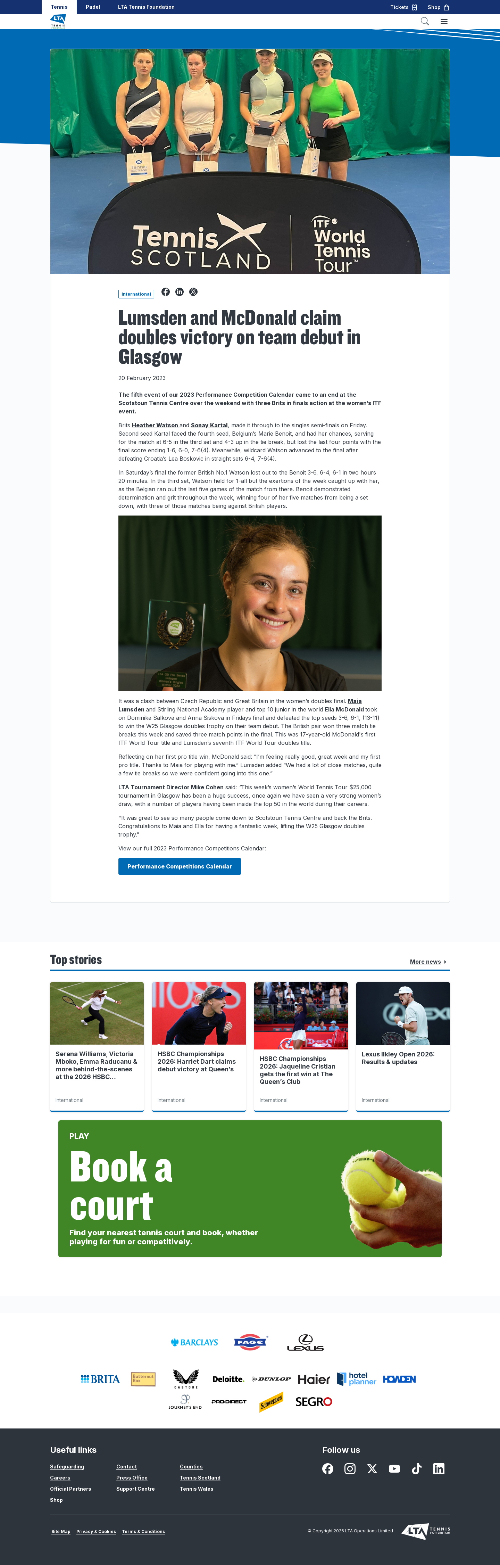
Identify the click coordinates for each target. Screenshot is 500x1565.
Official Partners (70, 1489)
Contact (126, 1466)
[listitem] (194, 1342)
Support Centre (135, 1489)
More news (429, 962)
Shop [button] (439, 7)
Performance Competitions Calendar (179, 866)
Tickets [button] (404, 7)
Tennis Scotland (200, 1478)
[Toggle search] (425, 21)
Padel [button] (93, 7)
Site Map (60, 1531)
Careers (60, 1478)
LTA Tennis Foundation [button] (146, 7)
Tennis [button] (59, 7)
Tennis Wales (197, 1489)
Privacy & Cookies (96, 1531)
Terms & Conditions (143, 1531)
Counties (191, 1466)
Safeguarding (67, 1466)
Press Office (132, 1478)
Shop (56, 1500)
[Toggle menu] (444, 21)
